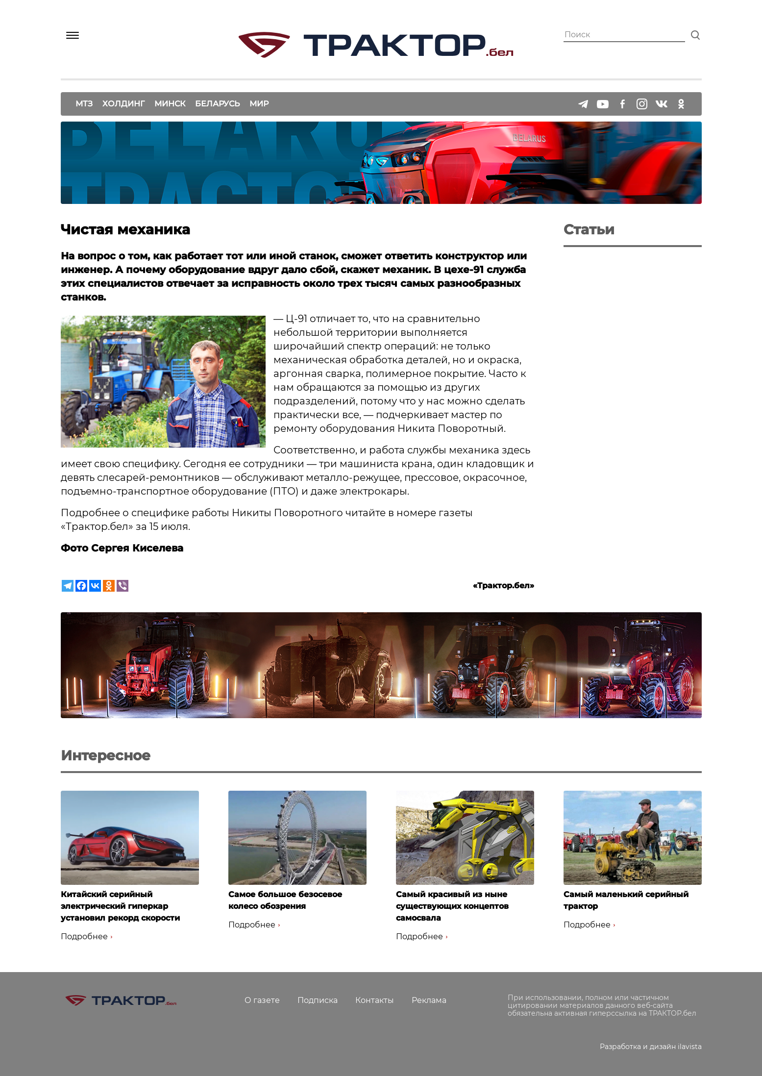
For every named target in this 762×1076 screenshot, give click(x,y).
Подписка (317, 1000)
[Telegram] (68, 586)
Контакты (374, 1000)
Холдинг (123, 103)
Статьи (589, 229)
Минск (169, 103)
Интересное (105, 755)
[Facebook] (81, 586)
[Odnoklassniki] (109, 586)
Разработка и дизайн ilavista (651, 1047)
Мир (259, 103)
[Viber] (122, 586)
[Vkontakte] (95, 586)
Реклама (429, 1000)
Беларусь (217, 103)
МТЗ (84, 103)
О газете (262, 1000)
